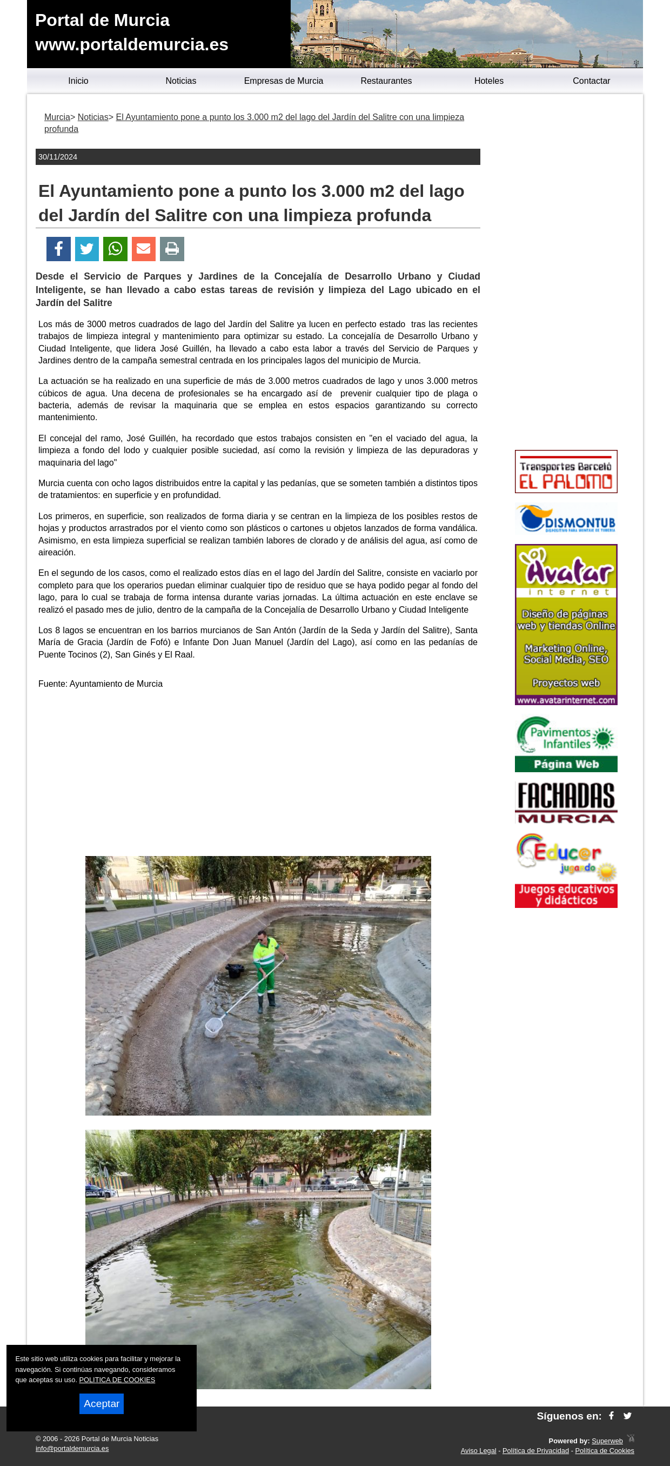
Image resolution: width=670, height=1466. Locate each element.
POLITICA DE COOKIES (117, 1380)
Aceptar (101, 1403)
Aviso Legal (479, 1451)
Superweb (607, 1441)
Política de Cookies (604, 1451)
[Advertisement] (258, 775)
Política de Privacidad (535, 1451)
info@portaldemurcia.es (72, 1448)
